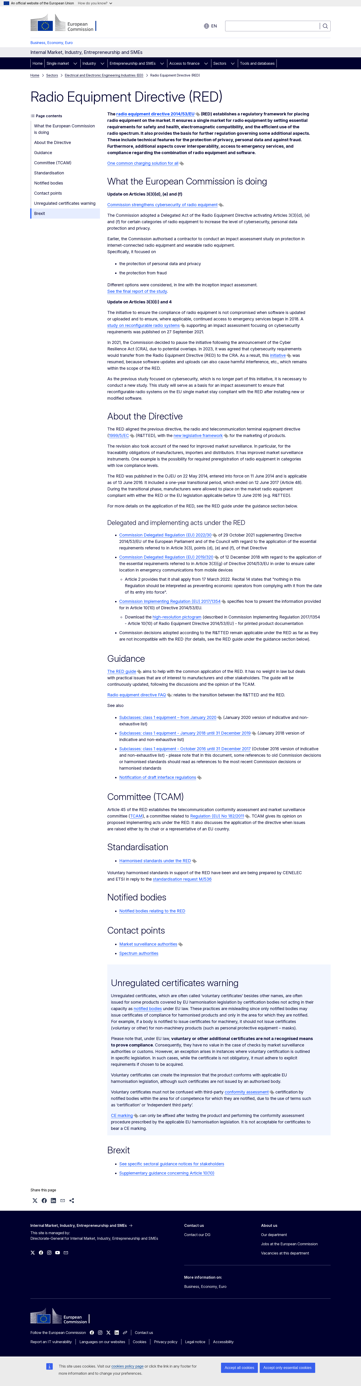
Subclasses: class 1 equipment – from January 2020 (167, 717)
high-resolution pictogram (177, 617)
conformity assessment (247, 1092)
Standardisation (49, 172)
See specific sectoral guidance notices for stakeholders (171, 1163)
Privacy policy (166, 1341)
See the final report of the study (137, 291)
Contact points (48, 193)
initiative (278, 355)
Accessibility (223, 1341)
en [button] (210, 26)
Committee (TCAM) (52, 162)
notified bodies (148, 1008)
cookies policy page (127, 1366)
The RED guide (121, 671)
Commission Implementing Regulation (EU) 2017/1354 (170, 601)
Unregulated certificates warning (65, 203)
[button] (35, 1200)
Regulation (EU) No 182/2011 (217, 816)
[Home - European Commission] (67, 23)
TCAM (136, 816)
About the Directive (52, 142)
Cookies (139, 1341)
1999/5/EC (119, 435)
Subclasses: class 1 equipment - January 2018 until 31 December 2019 (185, 733)
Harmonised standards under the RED (155, 860)
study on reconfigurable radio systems (143, 325)
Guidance (43, 152)
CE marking (122, 1115)
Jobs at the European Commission (289, 1244)
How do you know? (95, 3)
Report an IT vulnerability (51, 1341)
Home (37, 63)
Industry (89, 63)
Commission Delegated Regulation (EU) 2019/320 (166, 557)
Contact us (144, 1332)
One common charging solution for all (142, 163)
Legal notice (195, 1341)
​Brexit (39, 213)
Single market (58, 63)
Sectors (219, 63)
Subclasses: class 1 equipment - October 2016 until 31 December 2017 (185, 748)
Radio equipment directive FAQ (136, 694)
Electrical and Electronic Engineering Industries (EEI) (104, 75)
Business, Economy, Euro (51, 42)
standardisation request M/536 (182, 879)
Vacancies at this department (285, 1253)
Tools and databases (257, 63)
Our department (274, 1234)
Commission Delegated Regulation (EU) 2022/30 (165, 535)
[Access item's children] (75, 63)
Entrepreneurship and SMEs (133, 63)
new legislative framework (198, 435)
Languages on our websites (102, 1341)
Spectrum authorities (138, 953)
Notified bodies (48, 183)
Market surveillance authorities (148, 944)
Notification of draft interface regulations (157, 777)
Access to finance (184, 63)
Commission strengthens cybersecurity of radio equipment (162, 204)
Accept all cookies (239, 1368)
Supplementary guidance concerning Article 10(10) (166, 1173)
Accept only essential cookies (287, 1368)
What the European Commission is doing (64, 129)
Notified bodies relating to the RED (152, 910)
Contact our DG (197, 1234)
